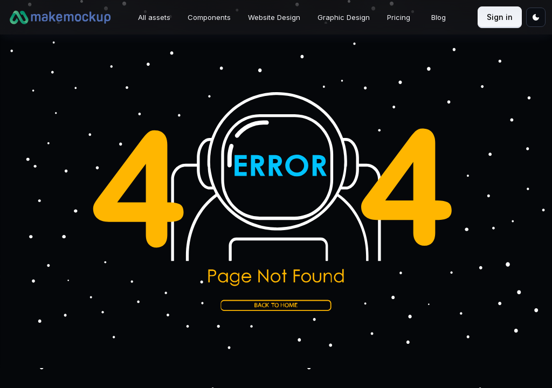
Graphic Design (344, 17)
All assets (154, 17)
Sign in (500, 17)
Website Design (274, 17)
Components (209, 17)
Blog (438, 17)
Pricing (398, 17)
